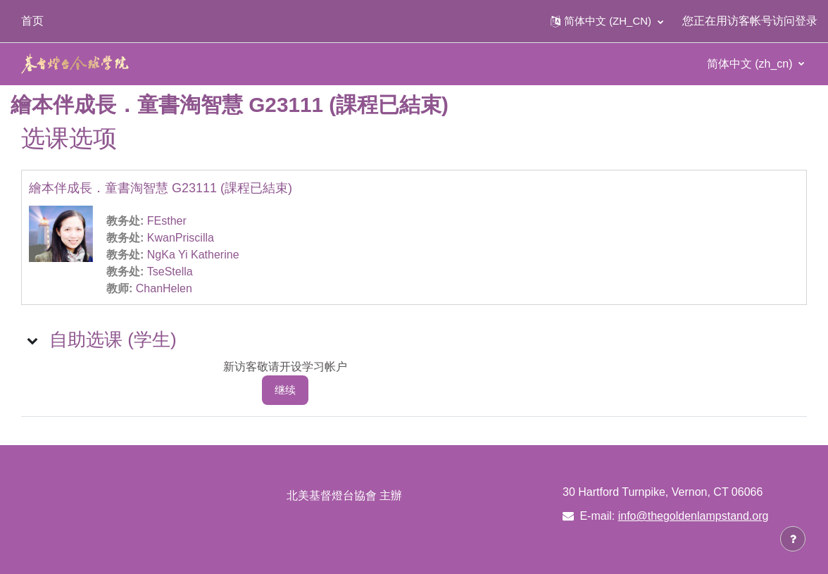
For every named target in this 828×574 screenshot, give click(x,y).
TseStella (170, 271)
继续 (285, 390)
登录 (806, 21)
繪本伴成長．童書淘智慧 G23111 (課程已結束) (160, 188)
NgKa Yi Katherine (193, 255)
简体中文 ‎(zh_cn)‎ (751, 64)
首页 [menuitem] (32, 21)
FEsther (167, 221)
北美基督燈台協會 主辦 (344, 495)
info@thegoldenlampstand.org (693, 516)
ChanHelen (164, 288)
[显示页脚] (792, 538)
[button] (607, 21)
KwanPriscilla (180, 238)
